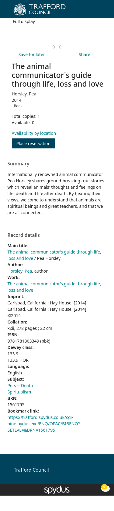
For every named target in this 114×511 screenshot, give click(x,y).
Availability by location (34, 133)
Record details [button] (24, 235)
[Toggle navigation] (100, 11)
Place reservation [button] (35, 143)
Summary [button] (18, 164)
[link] (53, 47)
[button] (93, 11)
